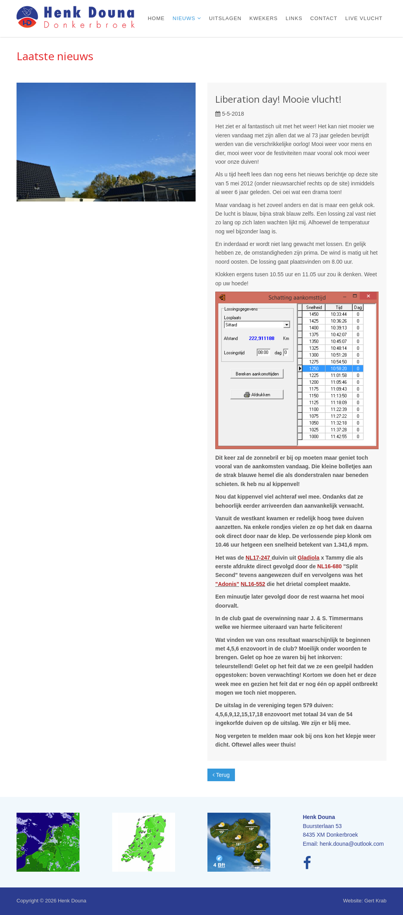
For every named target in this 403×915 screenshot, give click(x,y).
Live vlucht (364, 18)
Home (156, 18)
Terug (221, 775)
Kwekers (264, 18)
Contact (323, 18)
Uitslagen (225, 18)
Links (294, 18)
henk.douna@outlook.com (352, 844)
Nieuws (184, 18)
